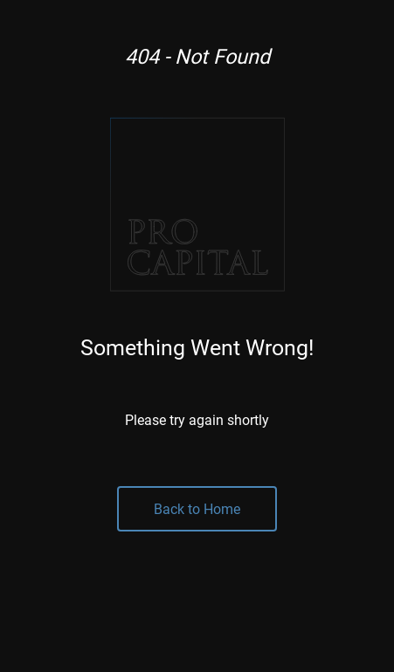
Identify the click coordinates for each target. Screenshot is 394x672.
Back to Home (197, 508)
